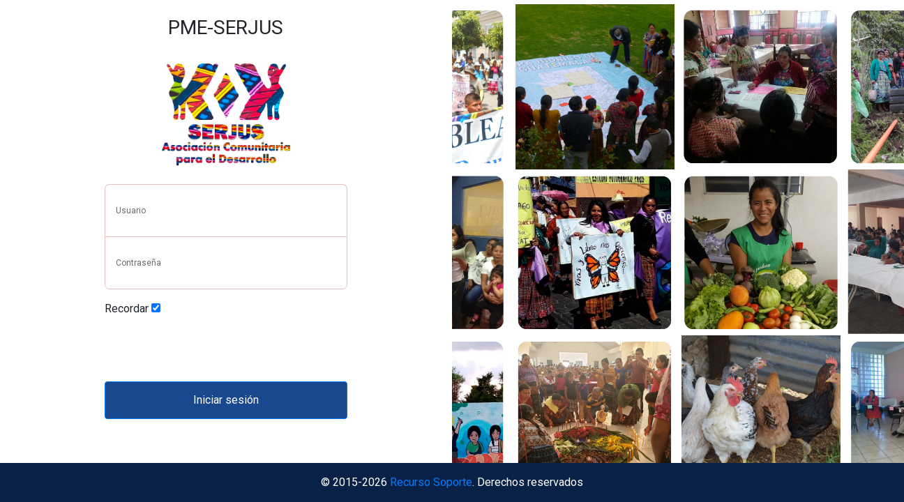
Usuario (131, 210)
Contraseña (138, 263)
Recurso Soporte (431, 482)
